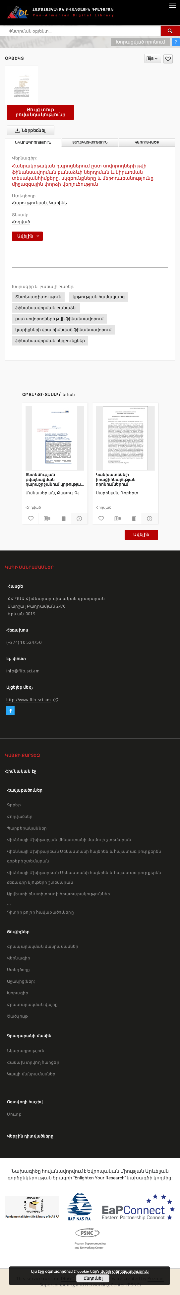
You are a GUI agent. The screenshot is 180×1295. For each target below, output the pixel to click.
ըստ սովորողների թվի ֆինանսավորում (59, 319)
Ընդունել (93, 1278)
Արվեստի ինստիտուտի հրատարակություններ (58, 894)
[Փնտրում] (170, 31)
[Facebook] (10, 711)
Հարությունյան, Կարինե (39, 203)
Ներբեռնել (29, 130)
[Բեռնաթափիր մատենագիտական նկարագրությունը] (46, 518)
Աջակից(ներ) (21, 981)
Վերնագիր (18, 958)
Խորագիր (17, 993)
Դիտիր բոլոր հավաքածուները (40, 912)
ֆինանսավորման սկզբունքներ (50, 341)
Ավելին (141, 534)
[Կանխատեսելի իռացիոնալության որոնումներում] (125, 438)
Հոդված (21, 222)
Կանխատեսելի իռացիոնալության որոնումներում (116, 479)
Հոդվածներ (19, 816)
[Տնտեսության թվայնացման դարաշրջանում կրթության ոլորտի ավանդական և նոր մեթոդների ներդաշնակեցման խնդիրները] (55, 438)
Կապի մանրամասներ (31, 1074)
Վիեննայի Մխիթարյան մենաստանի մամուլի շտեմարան (69, 840)
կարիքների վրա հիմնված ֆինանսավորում (63, 330)
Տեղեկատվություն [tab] (89, 142)
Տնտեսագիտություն (38, 297)
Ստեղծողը (18, 969)
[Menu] (172, 5)
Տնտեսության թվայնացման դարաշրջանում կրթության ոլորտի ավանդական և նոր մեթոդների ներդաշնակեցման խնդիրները (55, 479)
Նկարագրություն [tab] (33, 143)
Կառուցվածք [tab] (147, 142)
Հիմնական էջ (20, 771)
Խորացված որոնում (140, 42)
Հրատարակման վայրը (32, 1004)
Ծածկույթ (17, 1016)
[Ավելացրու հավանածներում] (168, 58)
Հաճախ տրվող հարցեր (33, 1062)
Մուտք (14, 1114)
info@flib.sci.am (23, 671)
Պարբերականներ (27, 828)
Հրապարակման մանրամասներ (42, 946)
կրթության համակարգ (99, 297)
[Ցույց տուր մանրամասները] (78, 518)
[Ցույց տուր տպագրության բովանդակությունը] (63, 518)
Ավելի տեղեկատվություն (124, 1271)
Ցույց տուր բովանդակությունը (40, 112)
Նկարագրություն (25, 1050)
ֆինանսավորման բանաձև (46, 308)
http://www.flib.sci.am (28, 700)
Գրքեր (14, 805)
